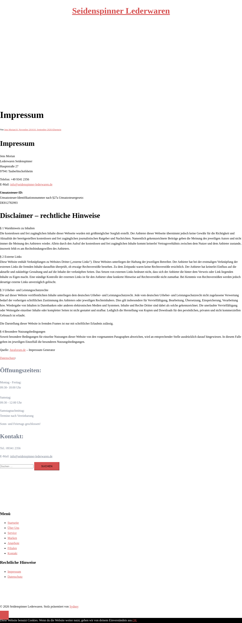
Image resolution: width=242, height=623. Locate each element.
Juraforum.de (18, 349)
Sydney (74, 606)
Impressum (14, 571)
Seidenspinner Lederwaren (121, 10)
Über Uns (104, 33)
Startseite (92, 33)
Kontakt (158, 33)
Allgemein (56, 129)
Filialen (148, 33)
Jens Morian (9, 129)
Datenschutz (7, 358)
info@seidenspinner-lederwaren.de (31, 184)
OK (135, 620)
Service (115, 33)
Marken (125, 33)
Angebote (137, 33)
